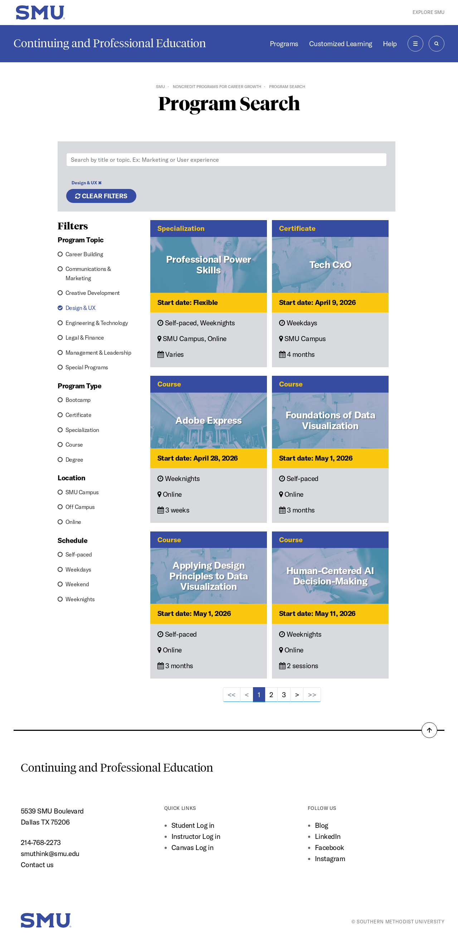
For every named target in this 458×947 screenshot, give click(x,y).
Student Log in (192, 825)
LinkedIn (328, 836)
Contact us (37, 864)
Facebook (329, 847)
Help (390, 43)
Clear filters (101, 196)
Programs (284, 43)
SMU (160, 86)
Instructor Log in (195, 836)
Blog (321, 825)
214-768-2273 (41, 842)
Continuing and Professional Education (110, 43)
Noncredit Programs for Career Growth (217, 86)
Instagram (330, 858)
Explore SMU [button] (428, 12)
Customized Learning (340, 43)
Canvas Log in (192, 847)
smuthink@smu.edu (50, 853)
